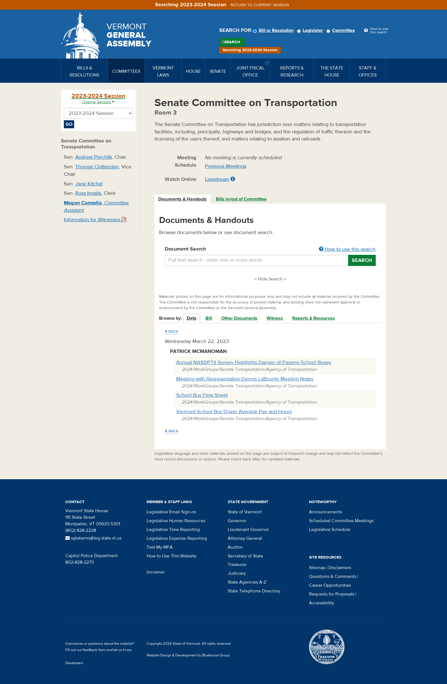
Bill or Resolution (274, 30)
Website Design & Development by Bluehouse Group (188, 655)
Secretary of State (245, 556)
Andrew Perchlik (93, 157)
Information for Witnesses (95, 219)
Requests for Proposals (331, 594)
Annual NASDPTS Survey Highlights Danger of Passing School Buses (253, 362)
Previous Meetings (225, 166)
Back (171, 331)
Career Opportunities (330, 585)
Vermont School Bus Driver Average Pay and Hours (234, 411)
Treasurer (237, 564)
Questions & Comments (332, 576)
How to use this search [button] (347, 249)
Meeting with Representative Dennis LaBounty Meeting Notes (244, 379)
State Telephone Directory (254, 591)
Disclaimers (339, 568)
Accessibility (321, 603)
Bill (209, 318)
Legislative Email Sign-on (171, 512)
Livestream (217, 179)
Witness (275, 318)
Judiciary (237, 573)
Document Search (270, 249)
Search (232, 42)
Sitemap (317, 568)
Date (191, 318)
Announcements (325, 512)
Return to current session (260, 5)
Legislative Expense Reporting (177, 538)
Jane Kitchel (89, 184)
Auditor (235, 547)
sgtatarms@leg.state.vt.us (93, 538)
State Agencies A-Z (247, 582)
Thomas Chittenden (97, 167)
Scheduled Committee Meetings (341, 521)
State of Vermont (245, 512)
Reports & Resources (313, 318)
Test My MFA (160, 547)
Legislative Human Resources (176, 521)
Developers (74, 663)
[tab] (183, 199)
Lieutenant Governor (248, 529)
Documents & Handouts (182, 199)
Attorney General (245, 538)
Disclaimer (156, 572)
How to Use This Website (171, 556)
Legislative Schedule (329, 529)
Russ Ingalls (88, 193)
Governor (237, 521)
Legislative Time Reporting (173, 529)
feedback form (94, 650)
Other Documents (239, 318)
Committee (341, 30)
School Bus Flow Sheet (202, 395)
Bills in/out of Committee (241, 199)
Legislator (311, 30)
